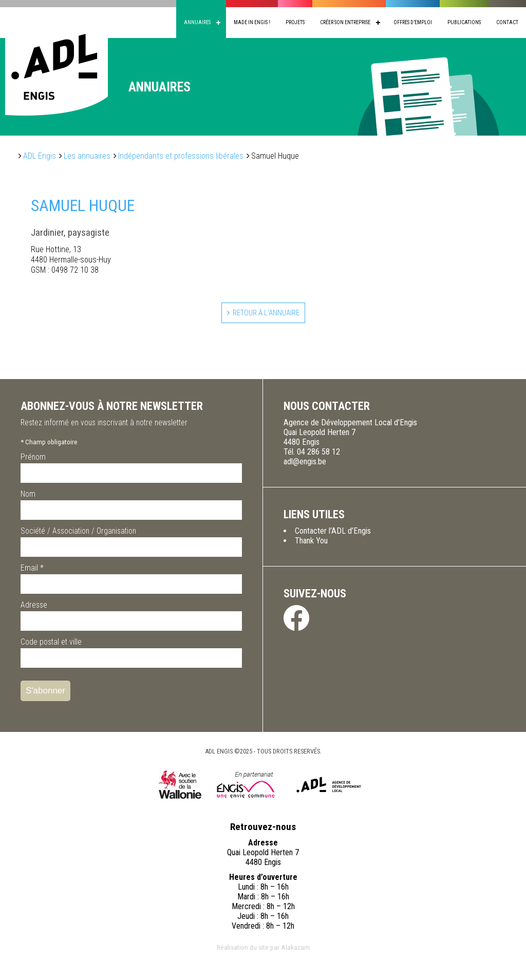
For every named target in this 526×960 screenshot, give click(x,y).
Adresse (34, 606)
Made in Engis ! (252, 22)
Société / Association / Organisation (78, 532)
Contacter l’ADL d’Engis (333, 532)
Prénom (33, 458)
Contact (507, 22)
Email (32, 569)
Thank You (311, 542)
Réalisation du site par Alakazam (263, 948)
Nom (28, 495)
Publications (464, 22)
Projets (295, 22)
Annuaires (197, 22)
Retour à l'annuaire (266, 313)
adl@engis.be (305, 462)
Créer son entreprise (345, 22)
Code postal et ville (51, 643)
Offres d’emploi (412, 22)
